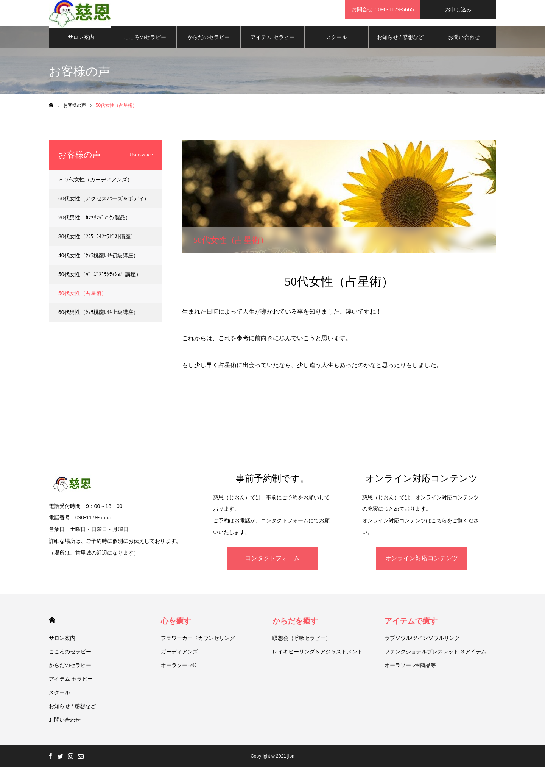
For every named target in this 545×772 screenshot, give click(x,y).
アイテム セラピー (272, 42)
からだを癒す (295, 625)
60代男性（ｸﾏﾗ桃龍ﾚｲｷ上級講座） (98, 317)
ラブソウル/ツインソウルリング (422, 642)
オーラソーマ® (178, 670)
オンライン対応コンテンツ (421, 562)
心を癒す (176, 625)
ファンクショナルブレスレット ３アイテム (436, 656)
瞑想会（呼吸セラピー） (301, 642)
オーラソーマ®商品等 (410, 670)
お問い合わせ (464, 42)
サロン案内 (81, 42)
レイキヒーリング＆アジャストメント (317, 656)
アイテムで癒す (411, 625)
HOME (52, 625)
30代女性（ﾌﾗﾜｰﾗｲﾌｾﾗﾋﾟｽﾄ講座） (97, 241)
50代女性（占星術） (82, 298)
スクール (336, 42)
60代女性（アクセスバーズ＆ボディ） (103, 203)
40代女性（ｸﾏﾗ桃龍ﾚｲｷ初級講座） (98, 260)
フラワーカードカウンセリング (198, 642)
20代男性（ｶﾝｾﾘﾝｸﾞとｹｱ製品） (94, 222)
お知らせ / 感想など (400, 42)
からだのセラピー (208, 42)
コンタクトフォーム (272, 562)
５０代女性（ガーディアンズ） (95, 184)
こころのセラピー (145, 42)
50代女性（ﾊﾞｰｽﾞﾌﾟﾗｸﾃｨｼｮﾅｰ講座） (99, 279)
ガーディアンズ (179, 656)
